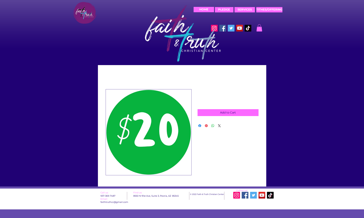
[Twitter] (231, 28)
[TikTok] (248, 28)
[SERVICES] (244, 9)
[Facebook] (222, 28)
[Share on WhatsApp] (213, 126)
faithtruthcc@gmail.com (114, 202)
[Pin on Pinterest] (206, 126)
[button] (259, 28)
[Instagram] (236, 195)
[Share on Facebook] (200, 126)
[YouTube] (239, 28)
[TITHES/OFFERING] (269, 9)
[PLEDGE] (224, 9)
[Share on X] (219, 126)
